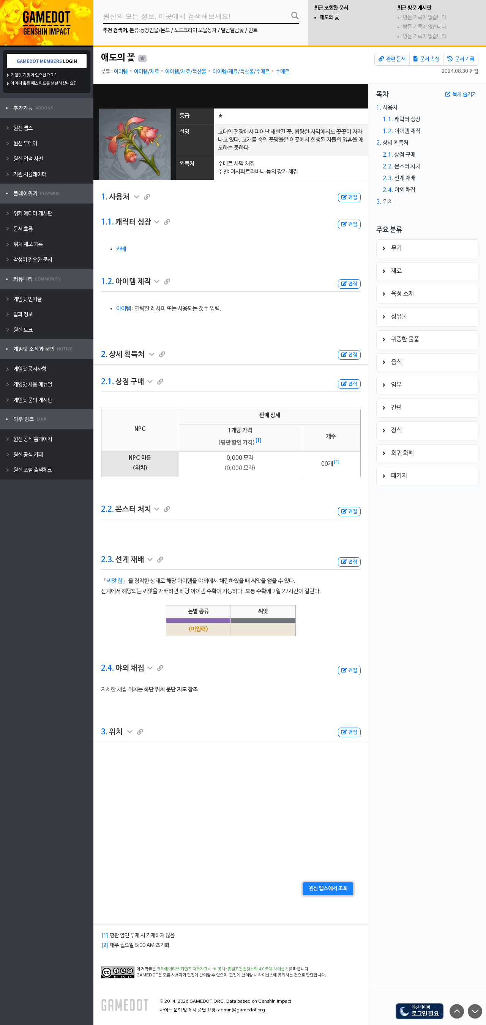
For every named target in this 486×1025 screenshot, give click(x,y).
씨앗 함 (115, 581)
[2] (336, 462)
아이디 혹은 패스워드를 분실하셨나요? (43, 83)
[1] (258, 440)
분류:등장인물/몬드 (149, 30)
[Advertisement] (231, 96)
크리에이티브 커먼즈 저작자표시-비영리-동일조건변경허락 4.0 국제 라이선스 (223, 969)
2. (104, 355)
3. (104, 732)
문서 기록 (460, 59)
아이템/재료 (146, 72)
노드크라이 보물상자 (195, 30)
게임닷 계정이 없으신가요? (34, 75)
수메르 (282, 72)
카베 (121, 249)
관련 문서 (392, 59)
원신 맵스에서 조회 (328, 888)
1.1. (107, 222)
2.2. (107, 509)
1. (104, 197)
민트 (252, 30)
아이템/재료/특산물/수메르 (241, 72)
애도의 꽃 (329, 17)
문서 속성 (426, 59)
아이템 (121, 72)
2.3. (107, 560)
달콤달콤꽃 (232, 30)
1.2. (107, 282)
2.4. (107, 668)
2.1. (107, 382)
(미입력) (198, 629)
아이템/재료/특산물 (185, 72)
